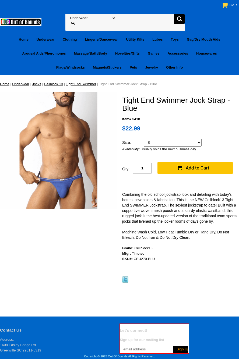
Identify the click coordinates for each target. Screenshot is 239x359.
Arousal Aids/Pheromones (44, 53)
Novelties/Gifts (127, 53)
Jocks (36, 84)
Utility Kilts (135, 39)
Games (153, 53)
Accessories (177, 53)
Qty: (126, 168)
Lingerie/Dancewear (101, 39)
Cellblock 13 (53, 84)
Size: (127, 142)
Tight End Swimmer (81, 84)
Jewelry (151, 67)
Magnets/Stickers (107, 67)
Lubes (157, 39)
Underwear (46, 39)
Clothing (70, 39)
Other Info (174, 67)
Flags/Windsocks (70, 67)
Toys (175, 39)
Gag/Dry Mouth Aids (203, 39)
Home (24, 39)
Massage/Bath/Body (90, 53)
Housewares (206, 53)
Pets (133, 67)
